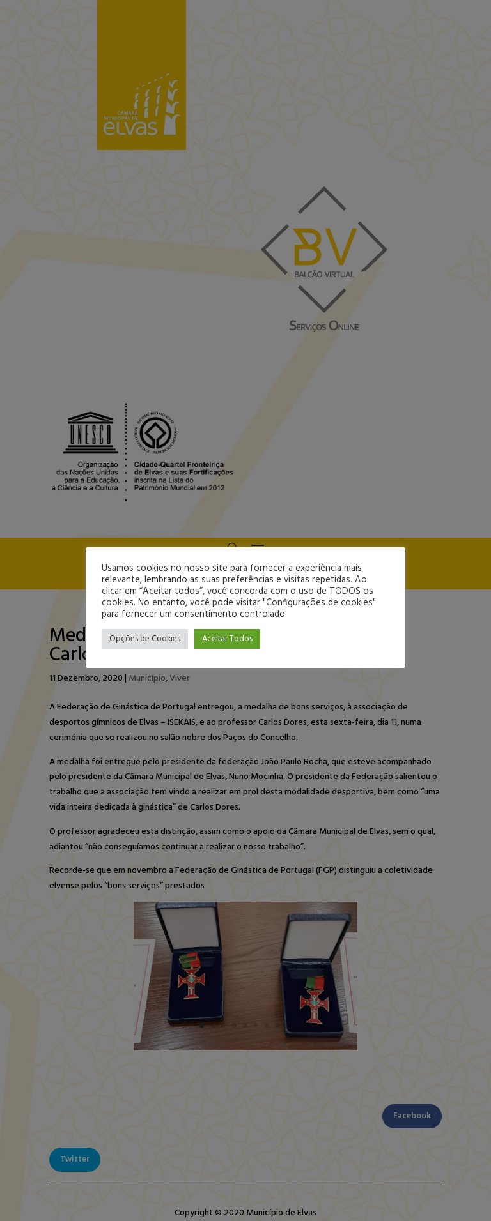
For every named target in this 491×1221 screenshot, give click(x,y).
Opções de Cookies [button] (144, 639)
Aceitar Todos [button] (227, 639)
